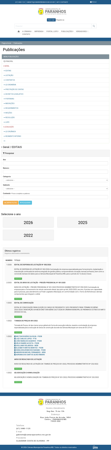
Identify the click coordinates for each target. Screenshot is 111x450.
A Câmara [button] (27, 31)
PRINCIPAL (8, 61)
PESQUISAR (25, 203)
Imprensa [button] (39, 31)
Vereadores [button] (82, 31)
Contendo (16, 193)
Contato (26, 34)
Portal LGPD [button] (52, 31)
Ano (4, 160)
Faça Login (51, 20)
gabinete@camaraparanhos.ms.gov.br (41, 2)
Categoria (7, 176)
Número (6, 168)
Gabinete (6, 185)
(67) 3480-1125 (20, 2)
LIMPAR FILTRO (10, 203)
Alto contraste (62, 2)
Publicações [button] (67, 31)
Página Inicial (6, 43)
